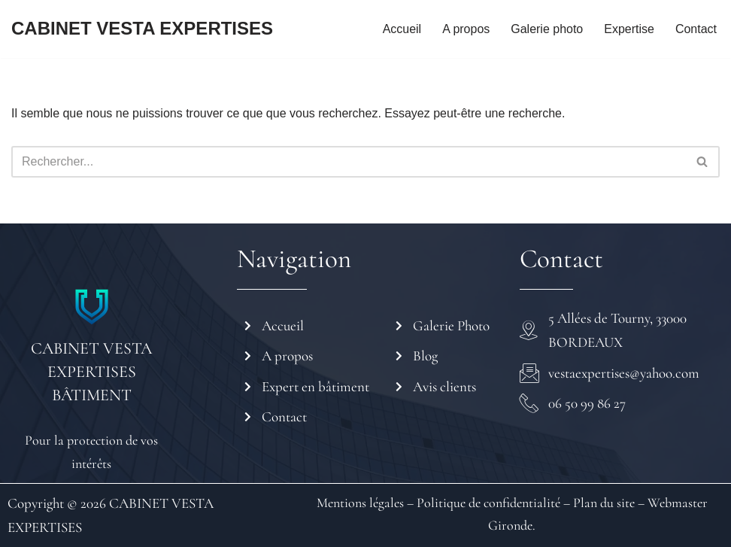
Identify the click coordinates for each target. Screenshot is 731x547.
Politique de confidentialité (487, 502)
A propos (466, 29)
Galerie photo (547, 29)
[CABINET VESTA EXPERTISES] (142, 29)
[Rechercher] (348, 162)
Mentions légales (360, 502)
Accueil (401, 29)
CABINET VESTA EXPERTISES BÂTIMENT (91, 372)
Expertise (629, 29)
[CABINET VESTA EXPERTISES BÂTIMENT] (92, 307)
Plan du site (604, 502)
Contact (696, 29)
